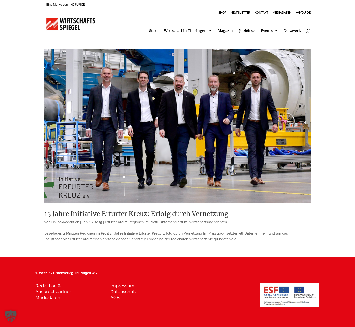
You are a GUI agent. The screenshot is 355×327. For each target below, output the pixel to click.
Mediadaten (48, 297)
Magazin (225, 31)
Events (267, 31)
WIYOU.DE (303, 12)
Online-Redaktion (65, 222)
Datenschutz (123, 291)
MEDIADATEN (282, 12)
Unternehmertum (173, 222)
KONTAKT (261, 12)
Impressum (122, 285)
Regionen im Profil (143, 222)
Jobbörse (247, 31)
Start (153, 31)
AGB (115, 297)
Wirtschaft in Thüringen (185, 31)
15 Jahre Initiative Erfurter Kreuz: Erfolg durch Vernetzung (136, 214)
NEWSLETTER (240, 12)
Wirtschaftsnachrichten (208, 222)
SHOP (222, 12)
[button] (11, 316)
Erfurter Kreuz (116, 222)
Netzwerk (292, 31)
